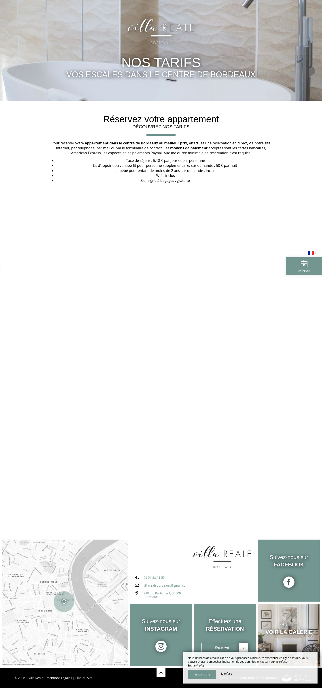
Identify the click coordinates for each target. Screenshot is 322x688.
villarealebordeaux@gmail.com (166, 585)
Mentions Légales (59, 678)
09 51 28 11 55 (154, 577)
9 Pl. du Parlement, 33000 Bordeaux (162, 595)
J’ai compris (202, 674)
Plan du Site (84, 678)
